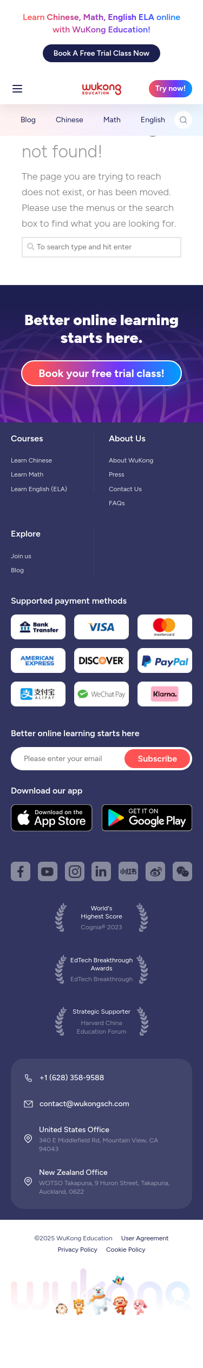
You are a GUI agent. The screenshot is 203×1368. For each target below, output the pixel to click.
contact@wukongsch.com (84, 1103)
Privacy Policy (77, 1249)
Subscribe (157, 759)
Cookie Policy (126, 1249)
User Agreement (145, 1238)
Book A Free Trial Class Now (101, 53)
